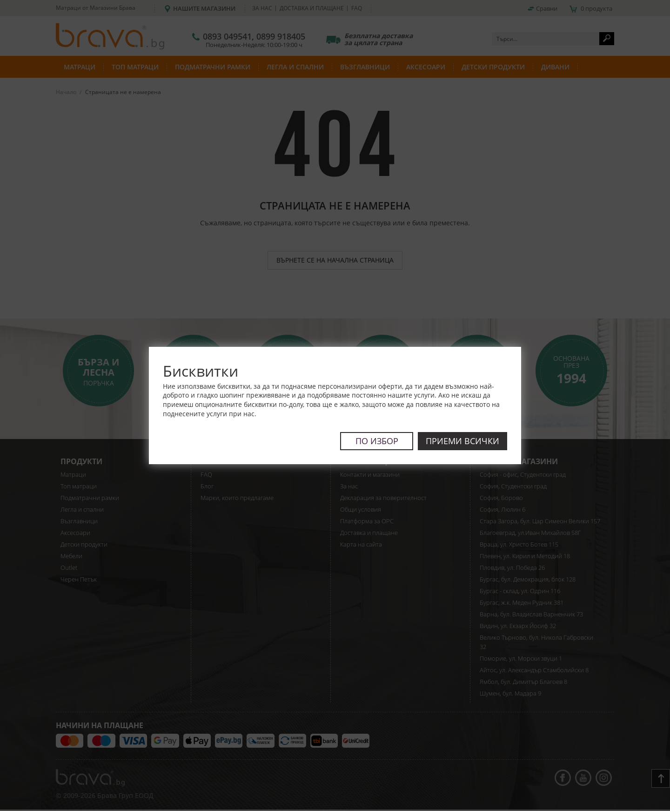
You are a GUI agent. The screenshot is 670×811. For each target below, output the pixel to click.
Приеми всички (462, 440)
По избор (376, 440)
